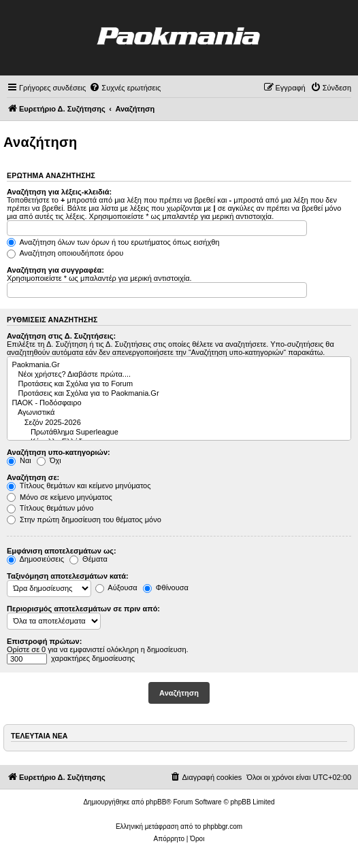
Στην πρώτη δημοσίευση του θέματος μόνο (84, 519)
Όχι (49, 460)
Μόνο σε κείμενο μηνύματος (59, 497)
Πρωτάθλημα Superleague (178, 432)
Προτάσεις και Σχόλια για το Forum (178, 384)
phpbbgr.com (222, 826)
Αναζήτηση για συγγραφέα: (55, 270)
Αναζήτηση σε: (33, 477)
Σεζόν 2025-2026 (178, 423)
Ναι (19, 460)
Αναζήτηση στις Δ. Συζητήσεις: (61, 336)
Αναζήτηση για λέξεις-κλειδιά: (59, 192)
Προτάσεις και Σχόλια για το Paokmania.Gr (178, 393)
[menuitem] (125, 88)
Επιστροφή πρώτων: (44, 641)
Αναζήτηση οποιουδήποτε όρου (65, 253)
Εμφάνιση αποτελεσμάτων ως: (61, 551)
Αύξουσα (116, 587)
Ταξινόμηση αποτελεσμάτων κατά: (68, 576)
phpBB (156, 802)
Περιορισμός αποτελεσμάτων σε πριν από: (83, 608)
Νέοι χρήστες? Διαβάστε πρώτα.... (178, 374)
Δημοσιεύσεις (35, 559)
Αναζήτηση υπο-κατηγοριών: (58, 452)
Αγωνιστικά (178, 413)
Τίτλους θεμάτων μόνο (50, 508)
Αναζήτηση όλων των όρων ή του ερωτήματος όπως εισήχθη (113, 242)
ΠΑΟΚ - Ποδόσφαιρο (178, 403)
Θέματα (88, 559)
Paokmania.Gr (178, 365)
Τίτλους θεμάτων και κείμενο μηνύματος (79, 485)
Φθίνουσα (166, 587)
